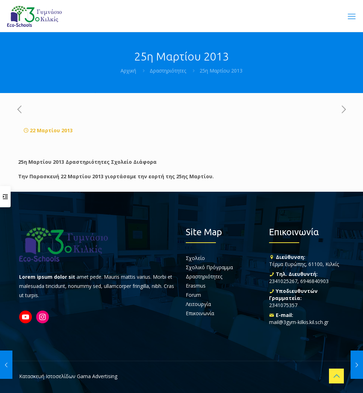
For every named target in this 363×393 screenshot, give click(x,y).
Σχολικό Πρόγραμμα (209, 267)
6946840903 (314, 281)
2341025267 (283, 281)
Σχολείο (195, 258)
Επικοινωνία (200, 313)
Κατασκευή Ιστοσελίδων (47, 376)
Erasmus (196, 285)
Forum (193, 294)
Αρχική (128, 70)
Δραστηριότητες (168, 70)
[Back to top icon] (336, 376)
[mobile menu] (352, 16)
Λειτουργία (198, 304)
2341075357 (283, 305)
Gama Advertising (97, 376)
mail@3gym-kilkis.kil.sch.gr (299, 322)
